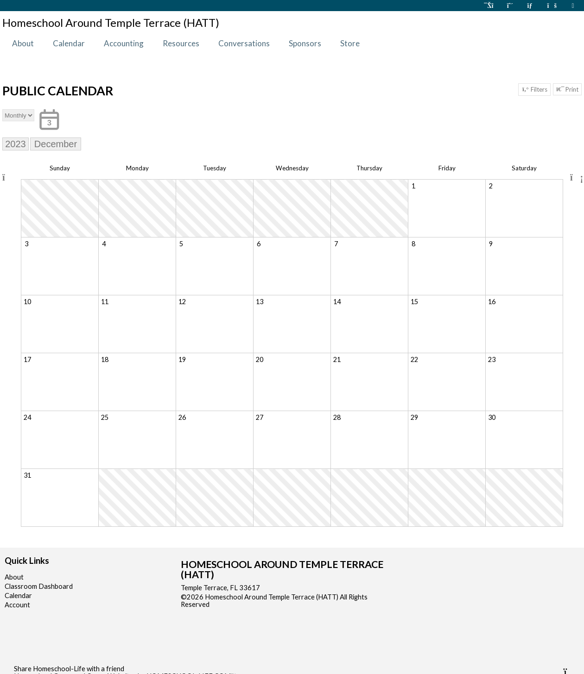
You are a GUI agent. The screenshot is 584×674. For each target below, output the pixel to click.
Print (567, 89)
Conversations (244, 43)
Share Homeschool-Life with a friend (69, 669)
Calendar (69, 43)
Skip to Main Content (250, 604)
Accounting (124, 43)
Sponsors (305, 43)
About (23, 43)
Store (350, 43)
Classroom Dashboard (39, 586)
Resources (181, 43)
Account (17, 605)
